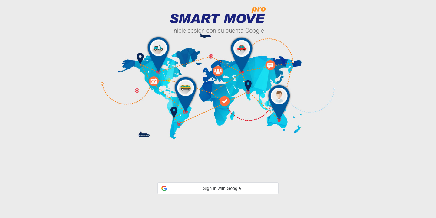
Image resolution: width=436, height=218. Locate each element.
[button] (218, 188)
